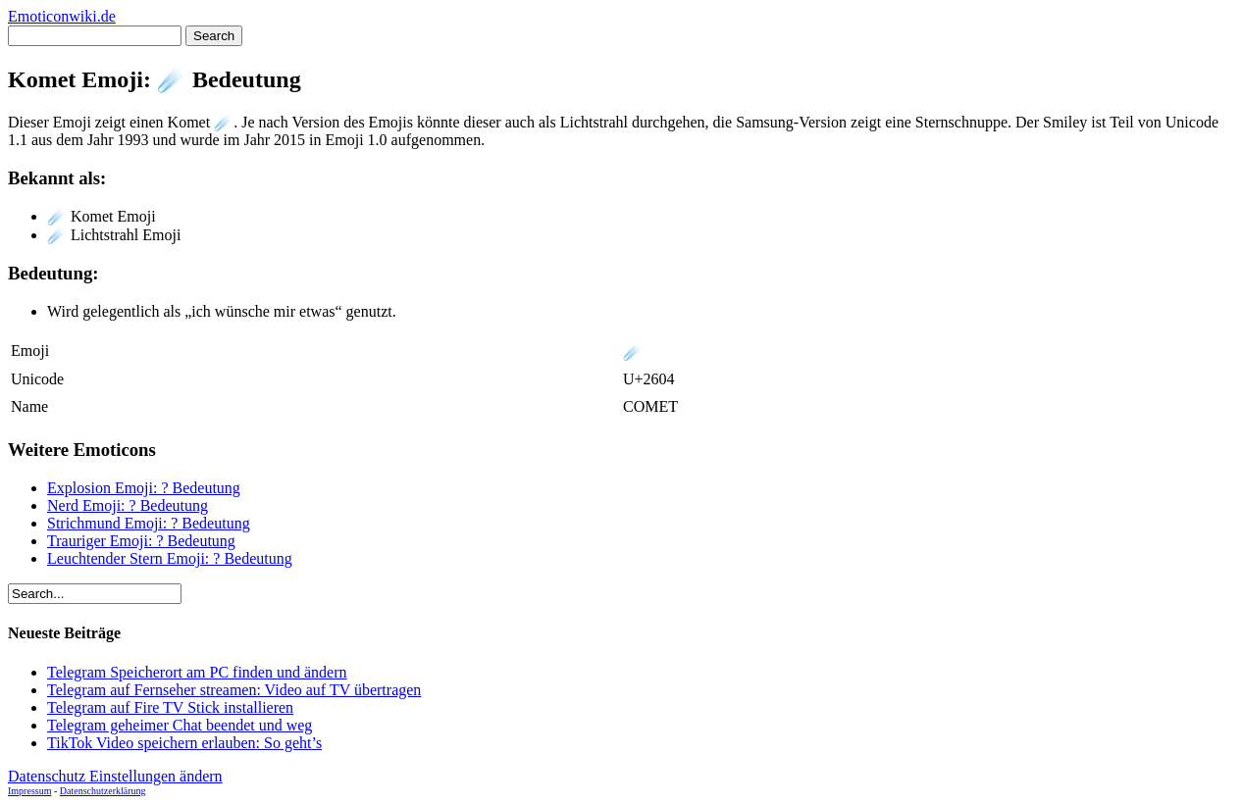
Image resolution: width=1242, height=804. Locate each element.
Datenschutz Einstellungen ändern (115, 776)
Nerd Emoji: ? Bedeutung (127, 505)
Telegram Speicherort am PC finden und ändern (196, 672)
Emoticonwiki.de (62, 16)
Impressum (29, 790)
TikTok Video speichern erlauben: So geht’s (184, 742)
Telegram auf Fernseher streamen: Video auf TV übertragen (234, 689)
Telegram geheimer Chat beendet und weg (179, 725)
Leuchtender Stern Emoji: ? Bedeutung (169, 558)
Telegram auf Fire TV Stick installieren (170, 707)
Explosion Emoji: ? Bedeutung (143, 487)
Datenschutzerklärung (103, 790)
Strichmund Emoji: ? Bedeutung (148, 523)
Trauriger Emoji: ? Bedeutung (141, 540)
